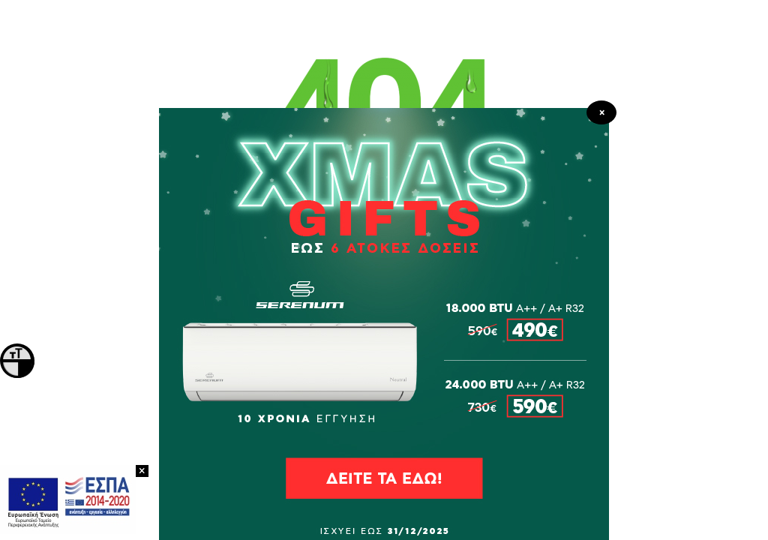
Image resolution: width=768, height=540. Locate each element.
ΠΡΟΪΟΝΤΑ (384, 292)
